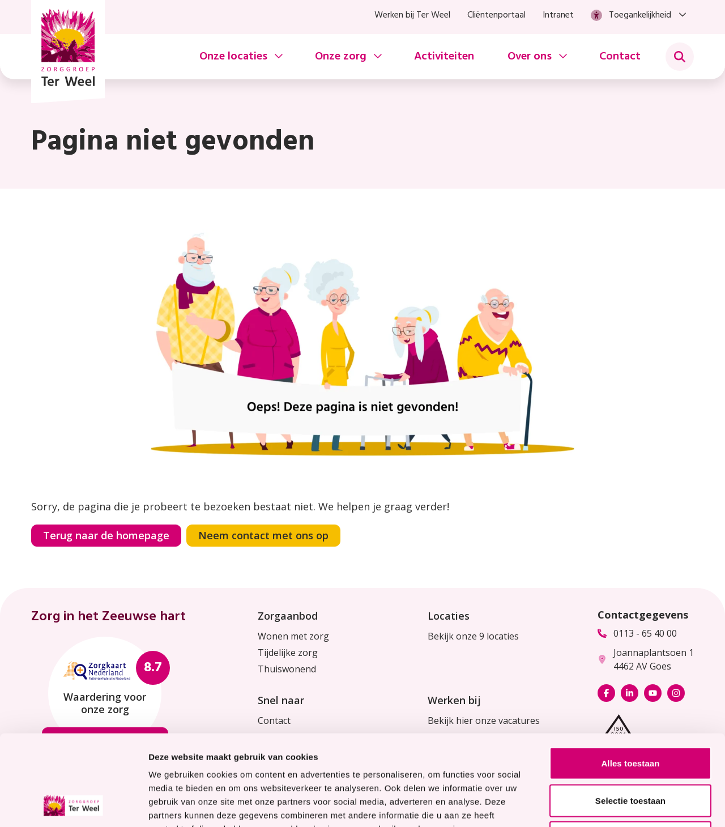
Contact (620, 57)
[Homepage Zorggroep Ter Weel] (68, 51)
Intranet (558, 15)
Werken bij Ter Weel (412, 15)
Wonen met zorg (293, 636)
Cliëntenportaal (496, 15)
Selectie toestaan (630, 716)
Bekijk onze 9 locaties (473, 636)
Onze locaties (233, 57)
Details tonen (612, 804)
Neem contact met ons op (263, 535)
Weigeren (630, 752)
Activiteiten (444, 57)
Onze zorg (340, 57)
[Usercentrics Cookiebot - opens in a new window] (73, 804)
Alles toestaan (630, 678)
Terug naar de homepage (106, 535)
